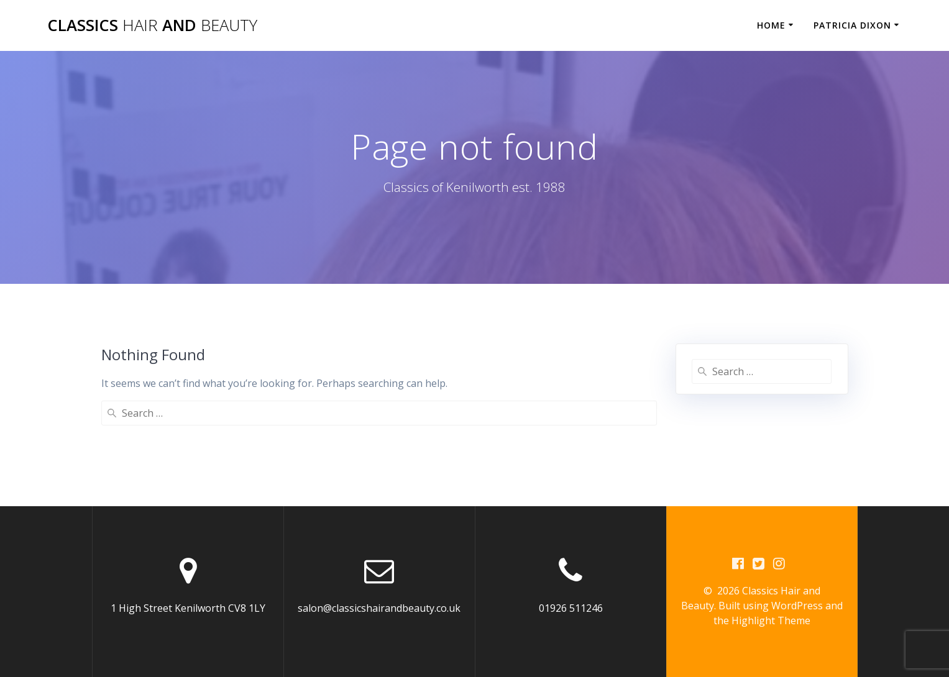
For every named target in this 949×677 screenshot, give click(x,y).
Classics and (152, 25)
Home (771, 25)
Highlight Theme (770, 620)
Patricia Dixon (852, 25)
